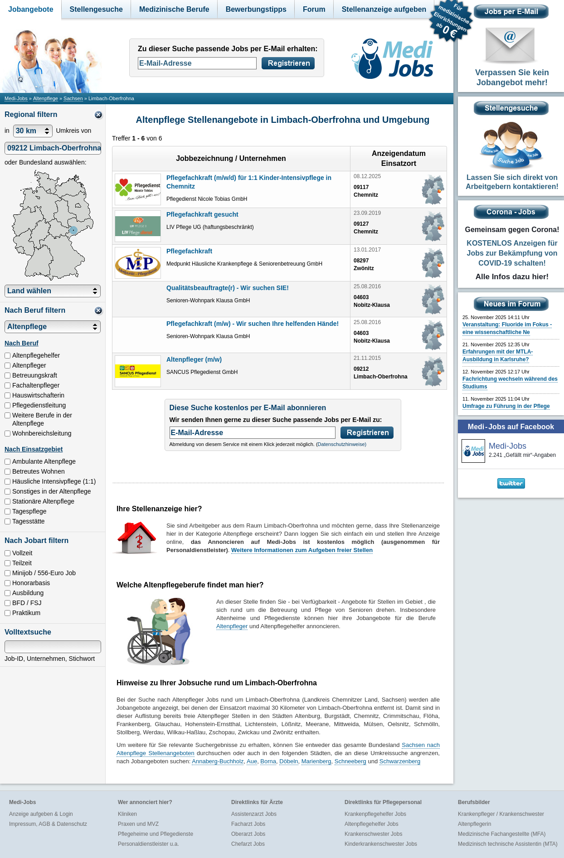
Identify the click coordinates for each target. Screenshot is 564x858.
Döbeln (288, 761)
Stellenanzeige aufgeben (384, 9)
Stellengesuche (96, 9)
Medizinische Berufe (174, 9)
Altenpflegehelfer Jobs (372, 824)
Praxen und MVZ (138, 824)
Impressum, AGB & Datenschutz (48, 824)
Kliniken (127, 814)
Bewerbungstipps (256, 9)
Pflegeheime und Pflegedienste (155, 834)
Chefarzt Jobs (248, 844)
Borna (268, 761)
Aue (252, 761)
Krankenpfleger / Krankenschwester (501, 814)
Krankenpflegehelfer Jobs (375, 814)
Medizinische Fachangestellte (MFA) (501, 834)
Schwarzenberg (399, 761)
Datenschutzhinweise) (342, 444)
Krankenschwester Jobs (373, 834)
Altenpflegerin (474, 824)
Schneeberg (350, 761)
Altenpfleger (232, 626)
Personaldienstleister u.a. (148, 844)
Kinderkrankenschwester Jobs (381, 844)
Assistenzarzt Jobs (254, 814)
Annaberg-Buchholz (217, 761)
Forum (314, 9)
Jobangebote (30, 9)
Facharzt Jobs (248, 824)
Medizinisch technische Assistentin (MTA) (508, 844)
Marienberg (316, 761)
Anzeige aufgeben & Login (41, 814)
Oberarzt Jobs (248, 834)
